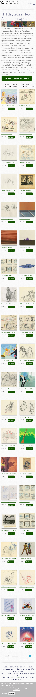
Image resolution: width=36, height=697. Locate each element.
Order (22, 84)
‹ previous (15, 656)
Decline (4, 694)
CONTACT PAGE (15, 677)
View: (27, 84)
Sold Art (7, 84)
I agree (11, 693)
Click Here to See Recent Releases (16, 78)
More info (16, 690)
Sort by (15, 84)
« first (7, 656)
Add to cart (11, 109)
